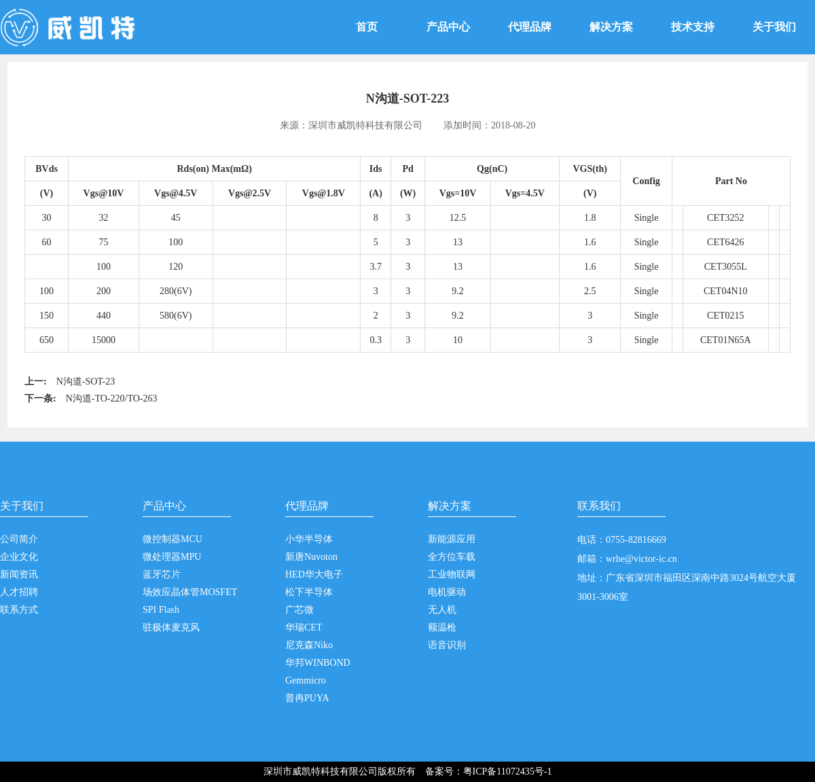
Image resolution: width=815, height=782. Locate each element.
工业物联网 (451, 574)
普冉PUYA (307, 698)
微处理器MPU (172, 557)
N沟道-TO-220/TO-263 (112, 398)
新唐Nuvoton (311, 557)
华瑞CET (303, 627)
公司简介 (19, 539)
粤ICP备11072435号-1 (507, 771)
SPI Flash (161, 610)
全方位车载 (451, 557)
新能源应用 (451, 539)
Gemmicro (305, 680)
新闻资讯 (19, 574)
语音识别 (447, 645)
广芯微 (299, 610)
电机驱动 (447, 592)
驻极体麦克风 (171, 627)
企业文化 (19, 557)
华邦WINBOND (317, 663)
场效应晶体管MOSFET (190, 592)
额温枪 (442, 627)
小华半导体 (309, 539)
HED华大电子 (314, 574)
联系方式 (19, 610)
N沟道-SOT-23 (85, 381)
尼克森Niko (309, 645)
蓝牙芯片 (162, 574)
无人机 (442, 610)
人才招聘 (19, 592)
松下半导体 (309, 592)
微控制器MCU (172, 539)
